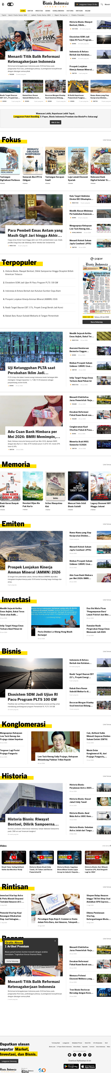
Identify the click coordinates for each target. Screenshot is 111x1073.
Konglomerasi (58, 11)
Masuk (108, 5)
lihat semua (107, 141)
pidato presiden (78, 16)
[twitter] (74, 1055)
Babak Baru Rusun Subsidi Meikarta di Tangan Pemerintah (31, 97)
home (23, 11)
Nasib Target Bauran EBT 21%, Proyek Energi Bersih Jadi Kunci (9, 97)
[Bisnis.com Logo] (1, 5)
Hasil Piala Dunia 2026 (17, 16)
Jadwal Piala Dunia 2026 (41, 16)
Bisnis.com (52, 1047)
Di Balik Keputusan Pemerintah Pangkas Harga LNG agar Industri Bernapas (78, 97)
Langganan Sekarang (9, 1062)
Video (108, 1047)
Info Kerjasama (97, 1043)
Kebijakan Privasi (77, 1043)
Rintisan (79, 11)
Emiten (11, 450)
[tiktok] (79, 1055)
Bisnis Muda (76, 1047)
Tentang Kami (56, 1043)
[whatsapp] (89, 1055)
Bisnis (47, 11)
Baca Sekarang (96, 323)
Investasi (39, 11)
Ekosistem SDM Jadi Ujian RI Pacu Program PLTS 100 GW (31, 283)
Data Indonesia (100, 1047)
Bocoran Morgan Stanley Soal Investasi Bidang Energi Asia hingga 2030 (55, 97)
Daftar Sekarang (12, 961)
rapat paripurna (61, 16)
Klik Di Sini (56, 123)
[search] (103, 5)
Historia (70, 11)
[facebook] (84, 1055)
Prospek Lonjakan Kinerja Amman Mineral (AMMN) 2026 (31, 300)
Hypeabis (85, 1047)
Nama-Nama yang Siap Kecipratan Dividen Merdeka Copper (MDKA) (100, 97)
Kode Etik (87, 1043)
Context (91, 1047)
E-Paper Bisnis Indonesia (64, 1047)
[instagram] (69, 1055)
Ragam (87, 11)
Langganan (66, 1043)
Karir (106, 1043)
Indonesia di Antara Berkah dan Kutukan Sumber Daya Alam (33, 291)
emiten (30, 11)
